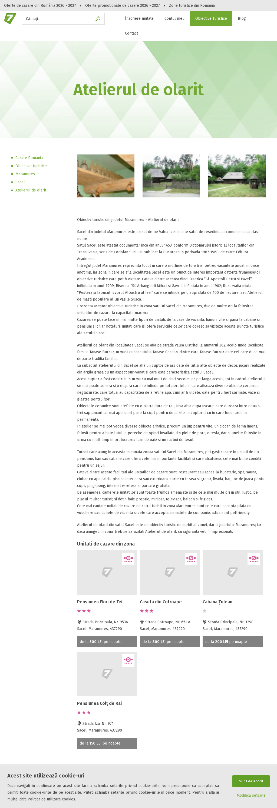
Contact (131, 33)
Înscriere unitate (139, 18)
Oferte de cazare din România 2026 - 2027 (40, 5)
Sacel (20, 182)
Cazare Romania (29, 158)
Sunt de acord (251, 781)
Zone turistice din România (192, 5)
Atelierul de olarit (30, 190)
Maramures (25, 174)
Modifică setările (251, 795)
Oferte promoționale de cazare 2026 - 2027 (122, 5)
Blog (242, 18)
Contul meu (174, 18)
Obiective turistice (31, 166)
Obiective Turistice (211, 18)
